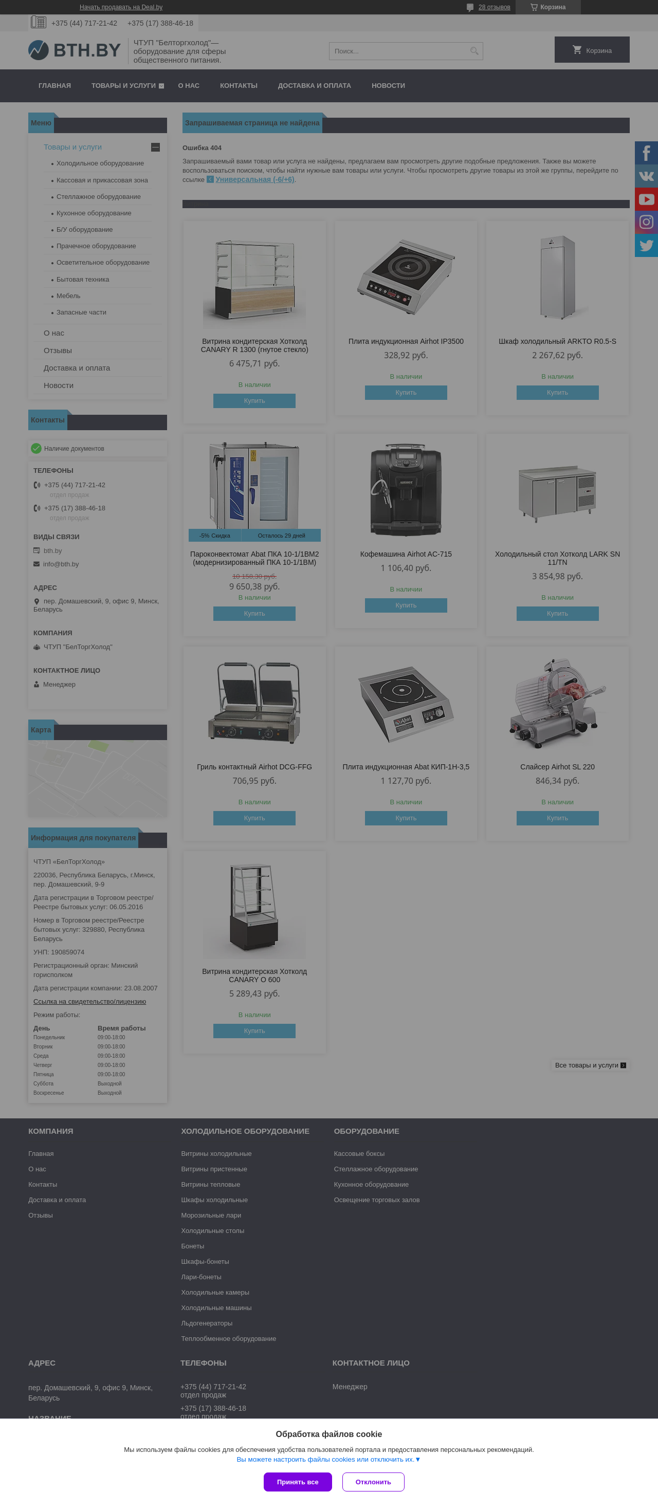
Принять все (298, 1482)
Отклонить (373, 1482)
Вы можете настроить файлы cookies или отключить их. (325, 1459)
